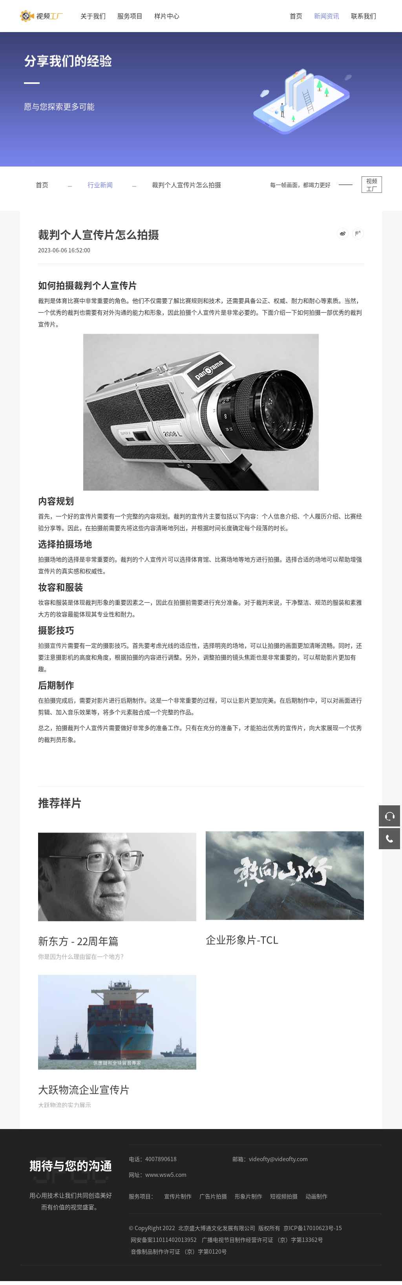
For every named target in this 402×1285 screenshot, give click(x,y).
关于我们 (93, 15)
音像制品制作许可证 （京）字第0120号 (179, 1251)
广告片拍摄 (213, 1196)
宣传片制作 (178, 1196)
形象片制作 (248, 1196)
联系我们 (363, 15)
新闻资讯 (326, 15)
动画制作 (316, 1196)
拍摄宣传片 (53, 645)
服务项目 (130, 15)
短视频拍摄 (284, 1196)
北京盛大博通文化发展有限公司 (216, 1228)
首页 (296, 15)
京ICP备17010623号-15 (312, 1228)
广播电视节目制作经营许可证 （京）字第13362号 (262, 1239)
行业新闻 (100, 184)
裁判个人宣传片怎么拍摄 (186, 184)
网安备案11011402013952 (164, 1239)
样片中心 (166, 15)
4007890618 (161, 1159)
